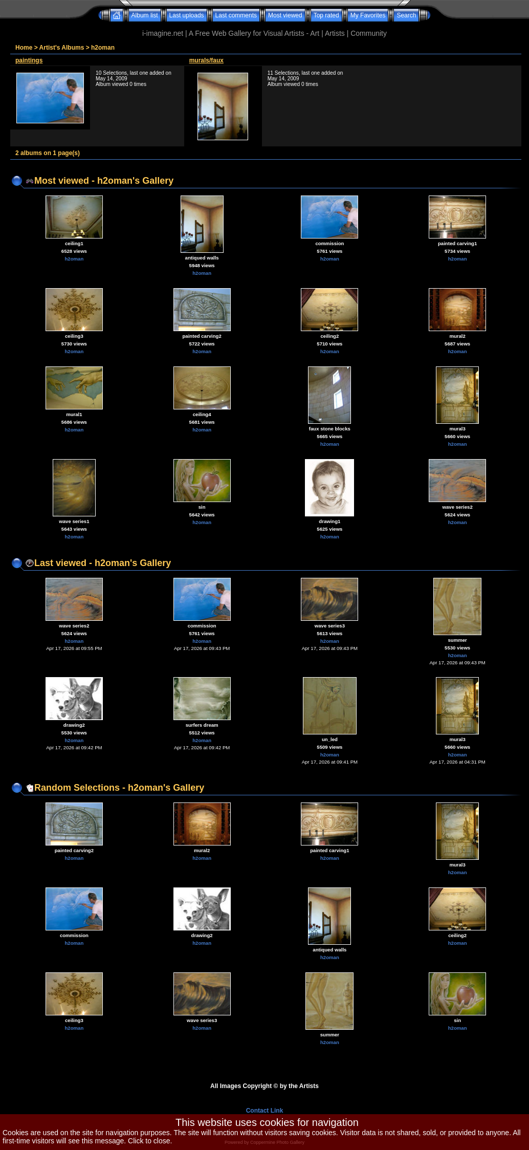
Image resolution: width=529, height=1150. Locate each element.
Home (23, 47)
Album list (144, 15)
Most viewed (285, 15)
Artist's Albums (61, 47)
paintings (28, 60)
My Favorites (368, 15)
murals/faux (206, 60)
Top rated (326, 15)
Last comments (236, 15)
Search (406, 15)
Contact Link (264, 1110)
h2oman (103, 47)
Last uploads (186, 15)
